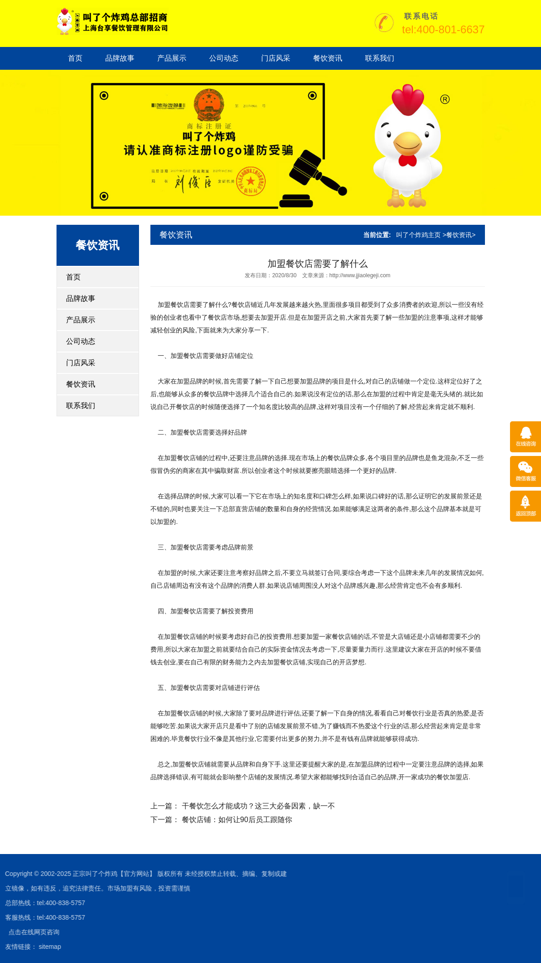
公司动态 (223, 58)
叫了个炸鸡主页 (418, 234)
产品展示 (171, 58)
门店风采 (275, 58)
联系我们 (379, 58)
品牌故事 (119, 58)
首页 (75, 58)
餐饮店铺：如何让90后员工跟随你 (237, 819)
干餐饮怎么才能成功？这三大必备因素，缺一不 (258, 806)
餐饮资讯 (327, 58)
